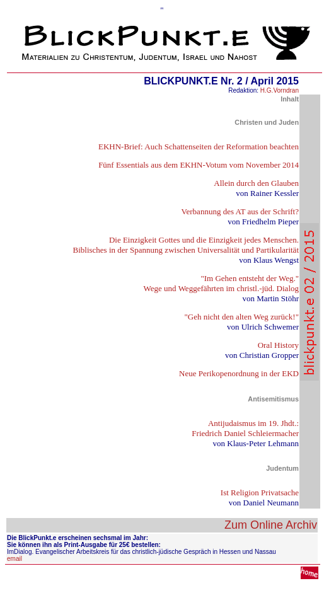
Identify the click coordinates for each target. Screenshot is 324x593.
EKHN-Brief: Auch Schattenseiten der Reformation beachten (198, 146)
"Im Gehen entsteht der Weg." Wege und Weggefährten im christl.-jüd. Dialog (221, 283)
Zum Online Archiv (270, 525)
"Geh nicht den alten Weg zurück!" (241, 316)
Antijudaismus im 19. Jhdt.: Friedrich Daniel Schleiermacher (245, 428)
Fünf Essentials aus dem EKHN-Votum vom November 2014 (198, 165)
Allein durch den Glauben (256, 183)
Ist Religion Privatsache (260, 492)
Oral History (278, 345)
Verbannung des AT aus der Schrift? (240, 211)
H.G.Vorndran (279, 90)
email (14, 558)
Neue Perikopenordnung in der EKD (239, 373)
